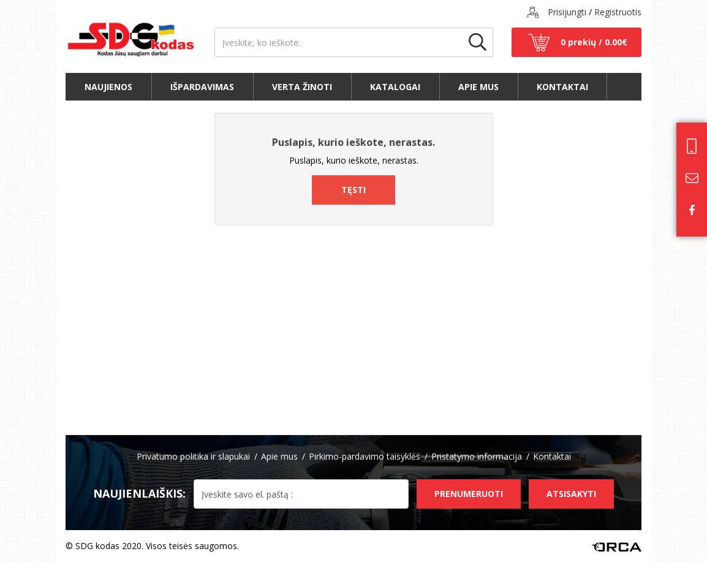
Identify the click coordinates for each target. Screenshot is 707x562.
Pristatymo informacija (476, 456)
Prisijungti (567, 12)
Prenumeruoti (468, 493)
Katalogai (395, 87)
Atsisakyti (571, 493)
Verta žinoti (302, 87)
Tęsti (353, 190)
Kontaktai (562, 87)
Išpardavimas (202, 87)
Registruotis (617, 12)
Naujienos (108, 87)
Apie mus (478, 87)
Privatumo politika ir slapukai (193, 456)
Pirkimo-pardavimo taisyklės (364, 456)
